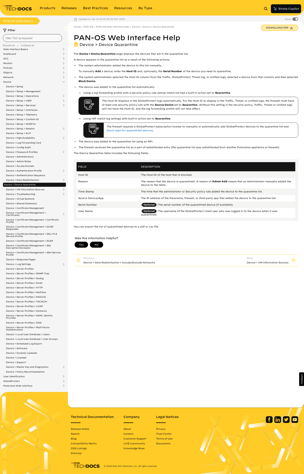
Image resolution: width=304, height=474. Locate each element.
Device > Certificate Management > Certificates (26, 214)
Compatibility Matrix (84, 443)
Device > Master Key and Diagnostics (27, 367)
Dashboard (9, 54)
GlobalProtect (11, 381)
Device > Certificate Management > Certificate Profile (32, 220)
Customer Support (135, 438)
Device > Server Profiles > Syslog (25, 278)
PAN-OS (88, 26)
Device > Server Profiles (20, 268)
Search (75, 433)
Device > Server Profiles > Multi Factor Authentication (28, 328)
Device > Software (16, 348)
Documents (163, 443)
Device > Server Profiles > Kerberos (26, 311)
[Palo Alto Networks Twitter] (286, 422)
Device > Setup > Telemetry (21, 114)
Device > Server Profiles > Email (24, 283)
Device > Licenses (16, 357)
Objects (7, 72)
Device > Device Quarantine (19, 184)
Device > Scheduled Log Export (24, 343)
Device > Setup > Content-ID (22, 119)
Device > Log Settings (18, 264)
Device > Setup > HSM (18, 100)
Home (77, 26)
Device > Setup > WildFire (21, 124)
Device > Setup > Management (23, 91)
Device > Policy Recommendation (25, 371)
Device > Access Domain (20, 166)
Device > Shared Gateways (21, 203)
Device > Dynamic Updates (21, 353)
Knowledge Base (134, 448)
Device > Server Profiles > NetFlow (26, 292)
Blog (73, 438)
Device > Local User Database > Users (28, 334)
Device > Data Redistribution (22, 180)
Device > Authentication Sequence (25, 175)
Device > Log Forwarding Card (23, 142)
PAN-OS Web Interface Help (112, 26)
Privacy (161, 428)
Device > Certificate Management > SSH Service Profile (33, 253)
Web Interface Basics (15, 49)
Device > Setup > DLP (18, 133)
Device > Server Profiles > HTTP (24, 287)
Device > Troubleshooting (20, 194)
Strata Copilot (286, 8)
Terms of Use (164, 438)
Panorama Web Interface (17, 386)
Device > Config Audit (18, 147)
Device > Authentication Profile (24, 171)
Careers (128, 433)
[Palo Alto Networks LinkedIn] (278, 422)
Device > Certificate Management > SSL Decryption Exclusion (28, 246)
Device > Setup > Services (20, 105)
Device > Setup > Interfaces (21, 110)
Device (7, 82)
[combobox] (32, 38)
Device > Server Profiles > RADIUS (26, 297)
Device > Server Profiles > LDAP (24, 306)
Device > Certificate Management (25, 208)
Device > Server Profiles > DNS (23, 322)
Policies (7, 68)
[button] (301, 379)
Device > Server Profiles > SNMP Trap (27, 273)
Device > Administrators (20, 156)
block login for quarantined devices (130, 130)
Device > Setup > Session (20, 128)
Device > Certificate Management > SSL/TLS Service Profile (31, 235)
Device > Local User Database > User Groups (32, 339)
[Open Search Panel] (267, 8)
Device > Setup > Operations (22, 96)
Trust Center (164, 433)
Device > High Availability (20, 138)
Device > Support (16, 362)
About (127, 428)
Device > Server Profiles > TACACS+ (27, 301)
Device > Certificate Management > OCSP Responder (30, 227)
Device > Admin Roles (18, 161)
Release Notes (80, 428)
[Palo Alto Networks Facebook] (269, 422)
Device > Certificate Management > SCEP (29, 241)
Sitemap (76, 453)
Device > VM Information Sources (25, 189)
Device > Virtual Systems (20, 198)
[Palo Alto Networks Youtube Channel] (294, 422)
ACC (6, 58)
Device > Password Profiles (22, 152)
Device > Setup (14, 86)
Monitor (7, 63)
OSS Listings (79, 448)
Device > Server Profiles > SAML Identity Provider (29, 316)
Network (8, 77)
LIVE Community (134, 443)
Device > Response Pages (20, 259)
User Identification (14, 376)
